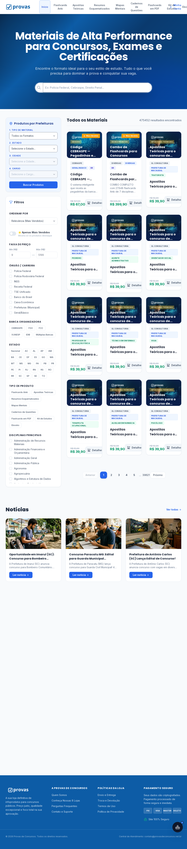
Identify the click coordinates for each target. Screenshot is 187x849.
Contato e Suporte (62, 811)
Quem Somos (59, 794)
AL (34, 351)
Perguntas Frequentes (64, 806)
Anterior (90, 474)
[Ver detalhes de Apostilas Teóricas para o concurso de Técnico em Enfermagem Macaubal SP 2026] (135, 365)
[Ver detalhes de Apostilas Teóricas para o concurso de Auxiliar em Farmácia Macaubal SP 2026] (135, 447)
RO (49, 369)
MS (21, 363)
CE (20, 357)
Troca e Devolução (109, 800)
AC (26, 351)
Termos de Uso (106, 806)
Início (45, 6)
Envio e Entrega (107, 794)
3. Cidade (15, 155)
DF (28, 357)
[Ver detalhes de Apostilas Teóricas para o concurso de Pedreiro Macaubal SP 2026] (95, 283)
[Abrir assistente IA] (177, 827)
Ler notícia (21, 575)
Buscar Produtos (33, 184)
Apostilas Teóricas (78, 7)
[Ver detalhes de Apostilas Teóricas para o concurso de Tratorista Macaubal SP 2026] (174, 200)
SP (28, 376)
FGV (31, 328)
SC (20, 376)
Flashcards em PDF (154, 7)
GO (43, 357)
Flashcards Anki (60, 7)
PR (52, 363)
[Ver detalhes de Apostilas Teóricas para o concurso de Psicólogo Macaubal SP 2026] (174, 447)
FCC (41, 328)
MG (29, 363)
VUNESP (15, 334)
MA (51, 357)
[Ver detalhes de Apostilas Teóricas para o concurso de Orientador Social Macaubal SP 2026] (174, 283)
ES (35, 357)
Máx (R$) (40, 249)
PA (37, 363)
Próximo (158, 474)
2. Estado (15, 143)
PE (12, 369)
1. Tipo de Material (21, 130)
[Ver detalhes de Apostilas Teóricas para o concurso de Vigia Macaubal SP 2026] (174, 365)
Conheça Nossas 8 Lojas (66, 800)
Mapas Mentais (120, 7)
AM (50, 351)
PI (20, 369)
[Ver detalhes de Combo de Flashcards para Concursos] (137, 203)
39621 (146, 474)
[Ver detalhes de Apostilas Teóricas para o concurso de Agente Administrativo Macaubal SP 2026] (135, 285)
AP (41, 351)
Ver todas (173, 509)
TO (43, 376)
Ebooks (15, 425)
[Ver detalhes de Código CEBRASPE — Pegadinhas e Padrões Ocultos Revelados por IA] (95, 203)
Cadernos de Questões (137, 7)
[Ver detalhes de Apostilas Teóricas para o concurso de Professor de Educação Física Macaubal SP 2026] (95, 368)
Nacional (15, 351)
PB (45, 363)
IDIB (28, 334)
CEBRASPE (17, 328)
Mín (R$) (13, 249)
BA (12, 357)
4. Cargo (15, 168)
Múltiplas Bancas (44, 334)
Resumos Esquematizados (100, 7)
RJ (26, 369)
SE (35, 376)
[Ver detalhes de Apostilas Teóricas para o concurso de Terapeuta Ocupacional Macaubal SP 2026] (95, 450)
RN (34, 369)
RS (42, 369)
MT (13, 363)
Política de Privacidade (111, 811)
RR (12, 376)
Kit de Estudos (44, 418)
